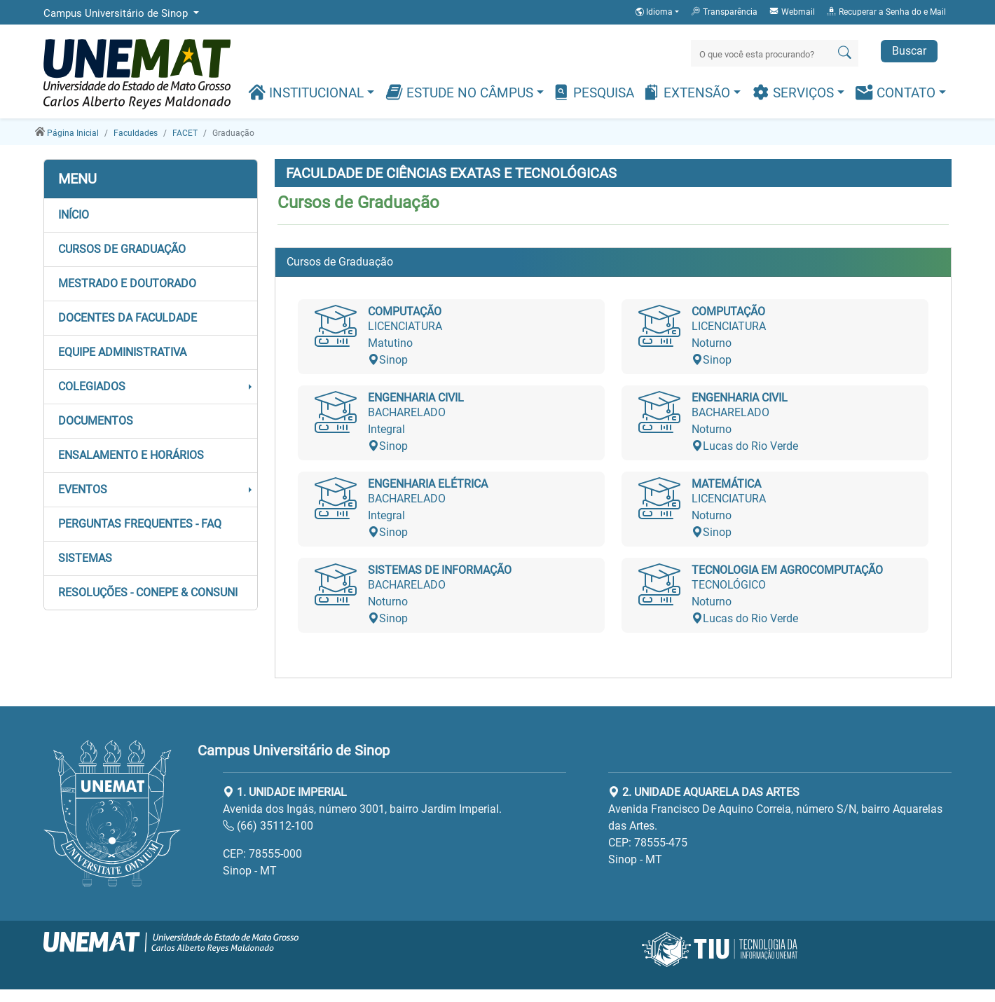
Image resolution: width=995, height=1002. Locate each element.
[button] (150, 215)
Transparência (723, 11)
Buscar (909, 50)
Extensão (688, 92)
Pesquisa (593, 92)
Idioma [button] (655, 12)
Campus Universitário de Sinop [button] (117, 13)
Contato (897, 92)
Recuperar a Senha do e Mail (886, 11)
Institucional (307, 92)
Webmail (792, 11)
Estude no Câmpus (461, 92)
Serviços (794, 92)
